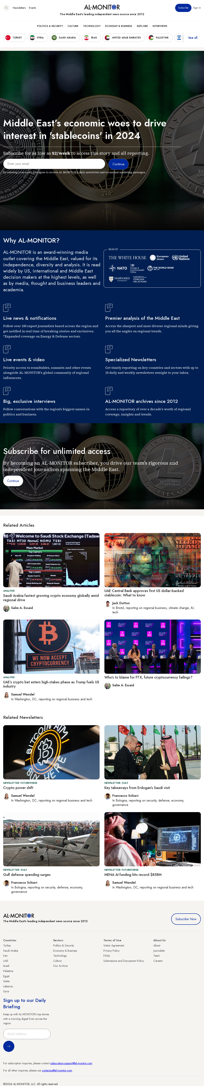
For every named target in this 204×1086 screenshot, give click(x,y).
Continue (13, 481)
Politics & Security (50, 26)
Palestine (8, 971)
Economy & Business (118, 26)
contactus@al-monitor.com (57, 1070)
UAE (5, 961)
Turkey (7, 945)
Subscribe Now (186, 919)
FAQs (106, 956)
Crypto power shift (18, 787)
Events (32, 8)
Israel (6, 966)
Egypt (6, 976)
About (156, 945)
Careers (158, 961)
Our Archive (60, 966)
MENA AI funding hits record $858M (133, 874)
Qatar (6, 981)
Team (156, 956)
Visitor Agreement (113, 945)
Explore (142, 26)
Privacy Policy (111, 951)
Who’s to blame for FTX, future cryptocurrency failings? (148, 677)
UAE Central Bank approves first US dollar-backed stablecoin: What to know (144, 593)
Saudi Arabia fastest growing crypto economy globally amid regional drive (51, 598)
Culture (73, 26)
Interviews (160, 26)
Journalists (159, 951)
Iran (5, 956)
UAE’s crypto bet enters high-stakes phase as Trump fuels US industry (51, 684)
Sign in (197, 8)
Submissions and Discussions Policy (123, 961)
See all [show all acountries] (192, 38)
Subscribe (183, 8)
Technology (91, 26)
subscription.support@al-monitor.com (71, 1063)
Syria (6, 991)
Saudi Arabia (10, 951)
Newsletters (19, 8)
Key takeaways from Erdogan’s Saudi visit (137, 787)
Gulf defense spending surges (27, 874)
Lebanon (8, 986)
